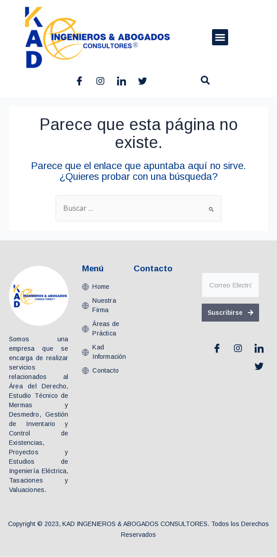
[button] (220, 37)
